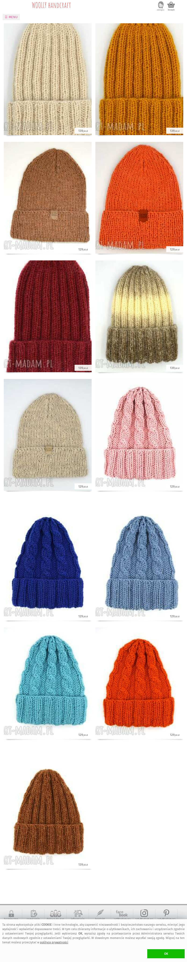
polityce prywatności (54, 942)
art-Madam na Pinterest (166, 921)
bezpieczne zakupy (11, 921)
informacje (78, 919)
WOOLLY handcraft (51, 5)
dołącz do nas (55, 919)
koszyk (171, 9)
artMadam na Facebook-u (122, 921)
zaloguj (160, 9)
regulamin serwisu (33, 921)
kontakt (100, 919)
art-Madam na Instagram (144, 921)
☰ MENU (11, 17)
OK (166, 953)
